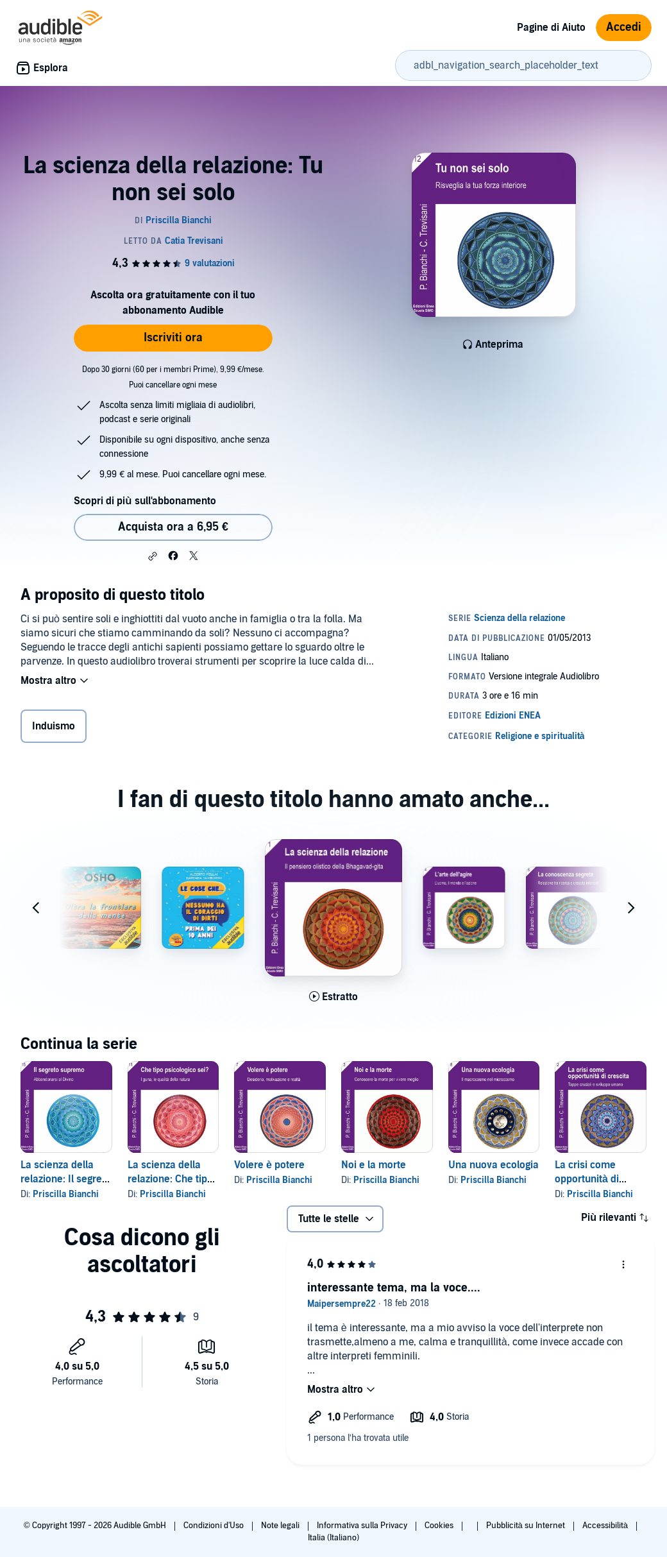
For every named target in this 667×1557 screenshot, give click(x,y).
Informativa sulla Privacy (363, 1525)
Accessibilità (606, 1525)
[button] (153, 556)
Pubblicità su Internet (526, 1525)
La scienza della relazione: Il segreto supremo (66, 1179)
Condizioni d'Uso (214, 1525)
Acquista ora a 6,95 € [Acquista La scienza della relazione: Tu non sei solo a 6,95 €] (173, 527)
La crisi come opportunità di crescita (587, 1179)
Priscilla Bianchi (66, 1194)
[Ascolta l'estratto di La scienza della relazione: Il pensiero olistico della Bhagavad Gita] (333, 997)
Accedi (623, 27)
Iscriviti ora (173, 338)
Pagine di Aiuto (551, 27)
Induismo (53, 726)
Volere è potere (269, 1165)
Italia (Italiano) (333, 1538)
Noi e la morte (373, 1165)
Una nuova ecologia (493, 1165)
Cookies (440, 1525)
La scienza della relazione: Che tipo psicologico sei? (170, 1179)
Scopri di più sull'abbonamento (144, 501)
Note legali (281, 1525)
